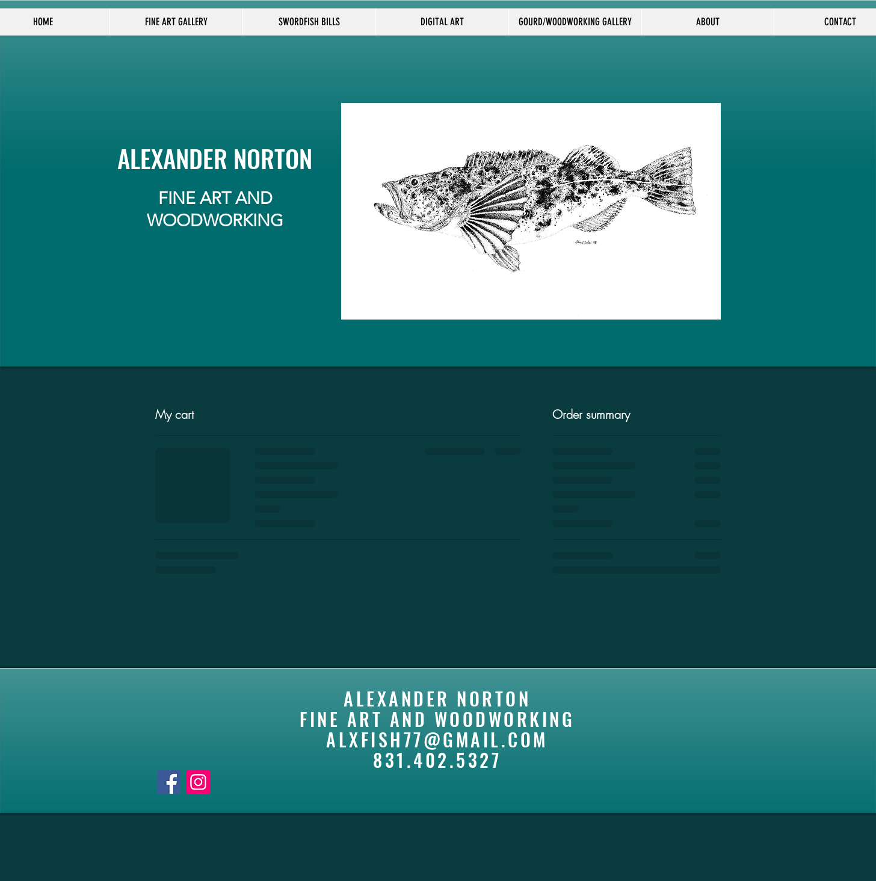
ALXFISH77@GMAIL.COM (437, 739)
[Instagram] (198, 782)
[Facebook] (168, 782)
